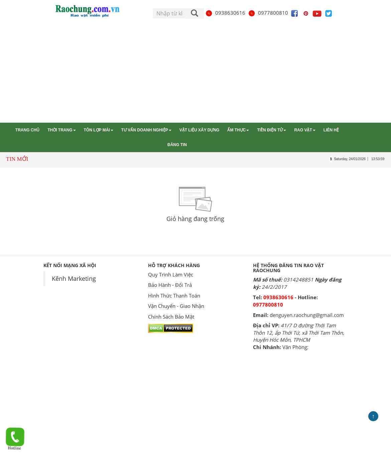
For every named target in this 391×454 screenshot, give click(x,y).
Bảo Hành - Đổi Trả (170, 284)
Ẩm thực (238, 130)
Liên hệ (331, 130)
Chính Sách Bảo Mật (171, 316)
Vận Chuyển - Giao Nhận (176, 306)
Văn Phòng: (295, 347)
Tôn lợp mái (98, 130)
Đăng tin (177, 144)
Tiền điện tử (271, 130)
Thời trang (61, 130)
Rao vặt (304, 130)
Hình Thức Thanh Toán (174, 295)
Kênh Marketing (74, 278)
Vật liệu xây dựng (199, 130)
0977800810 (268, 12)
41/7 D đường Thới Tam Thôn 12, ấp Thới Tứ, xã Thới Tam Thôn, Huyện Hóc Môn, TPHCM (298, 332)
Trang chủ (27, 130)
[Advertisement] (195, 72)
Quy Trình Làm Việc (170, 274)
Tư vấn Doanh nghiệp (146, 130)
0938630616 (225, 12)
